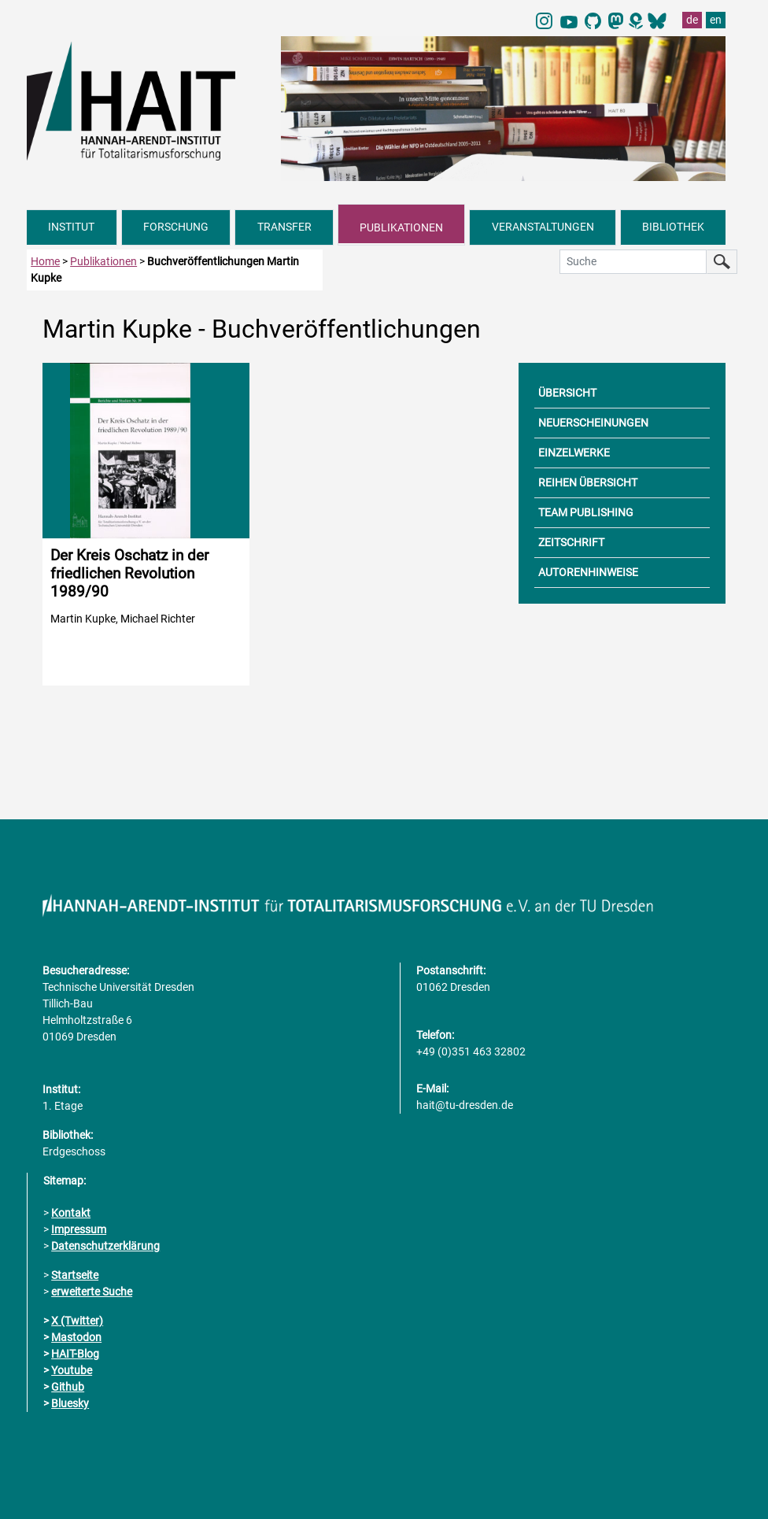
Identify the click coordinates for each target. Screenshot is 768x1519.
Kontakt (70, 1213)
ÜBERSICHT (567, 392)
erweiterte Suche (91, 1291)
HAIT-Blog (75, 1353)
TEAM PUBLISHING (585, 512)
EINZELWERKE (574, 452)
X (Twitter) (77, 1320)
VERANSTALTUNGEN (543, 226)
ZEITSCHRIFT (571, 542)
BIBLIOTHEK (673, 226)
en (716, 19)
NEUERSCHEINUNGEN (593, 422)
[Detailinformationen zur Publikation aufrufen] (145, 524)
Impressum (78, 1229)
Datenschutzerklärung (105, 1246)
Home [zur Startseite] (45, 261)
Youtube (71, 1370)
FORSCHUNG (176, 226)
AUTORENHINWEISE (588, 572)
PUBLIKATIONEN (401, 227)
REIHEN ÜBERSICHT (587, 482)
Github (67, 1386)
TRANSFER (284, 226)
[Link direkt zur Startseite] (146, 100)
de (692, 19)
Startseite (74, 1275)
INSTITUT (71, 226)
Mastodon (76, 1337)
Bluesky (70, 1403)
